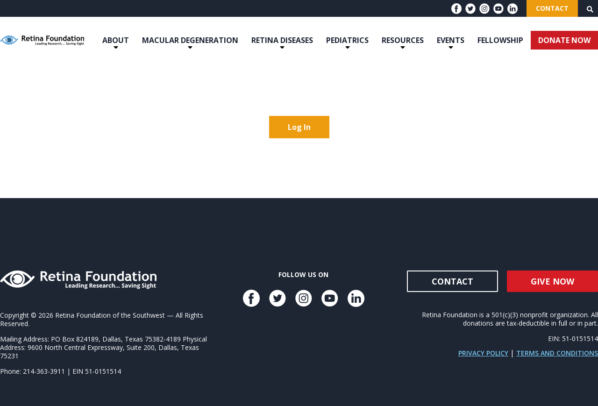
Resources (403, 40)
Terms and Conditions (557, 353)
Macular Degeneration (190, 40)
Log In (299, 127)
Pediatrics (347, 40)
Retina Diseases (282, 40)
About (115, 40)
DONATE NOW (564, 40)
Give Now (552, 281)
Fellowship (500, 40)
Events (450, 40)
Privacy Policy (483, 353)
